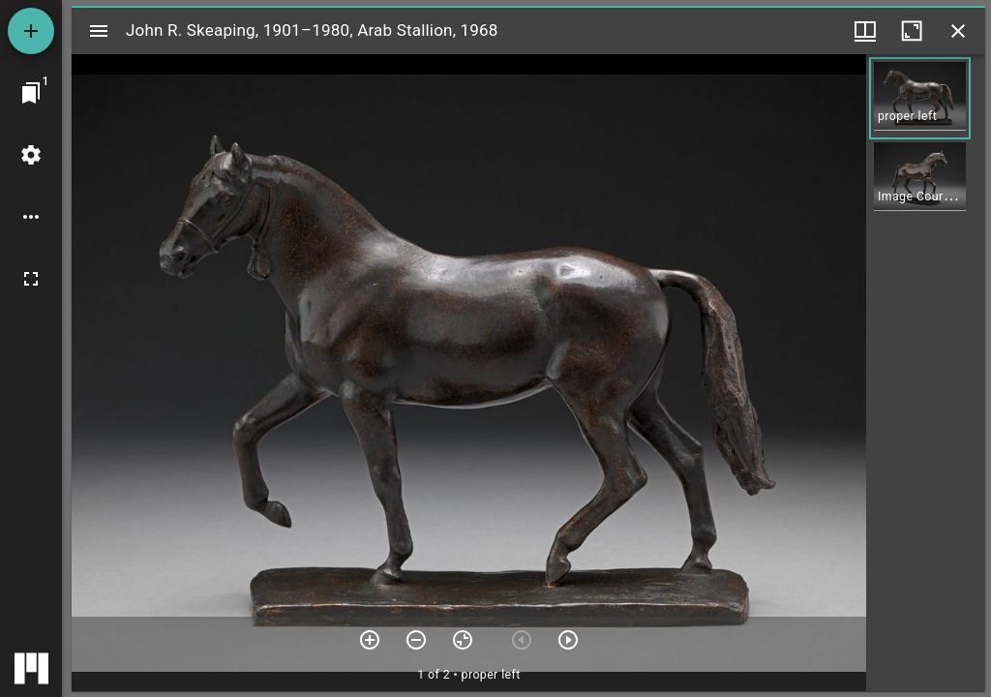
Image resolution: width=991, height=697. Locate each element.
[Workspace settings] (31, 155)
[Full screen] (31, 279)
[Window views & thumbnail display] (865, 31)
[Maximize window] (911, 31)
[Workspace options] (31, 217)
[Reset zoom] (462, 640)
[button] (920, 98)
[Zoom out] (416, 640)
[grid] (925, 372)
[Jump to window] (31, 93)
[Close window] (958, 31)
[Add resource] (31, 31)
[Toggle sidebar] (98, 31)
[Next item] (568, 640)
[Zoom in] (369, 640)
